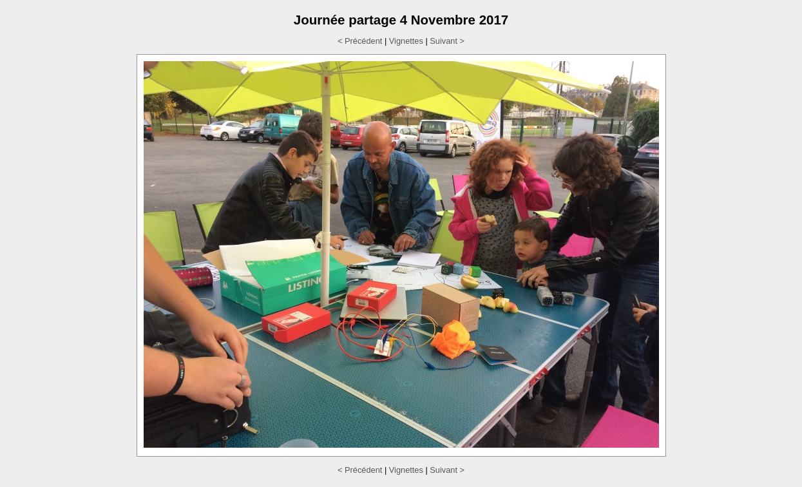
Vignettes (406, 41)
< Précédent (360, 41)
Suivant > (447, 41)
